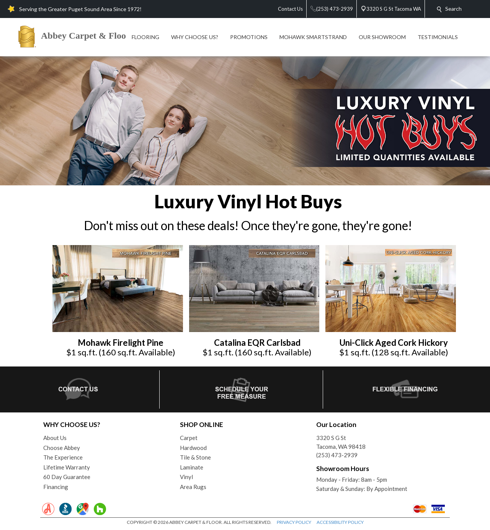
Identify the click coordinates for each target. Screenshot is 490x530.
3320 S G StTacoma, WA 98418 (341, 442)
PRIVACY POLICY (294, 522)
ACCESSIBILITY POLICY (340, 522)
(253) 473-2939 (337, 454)
